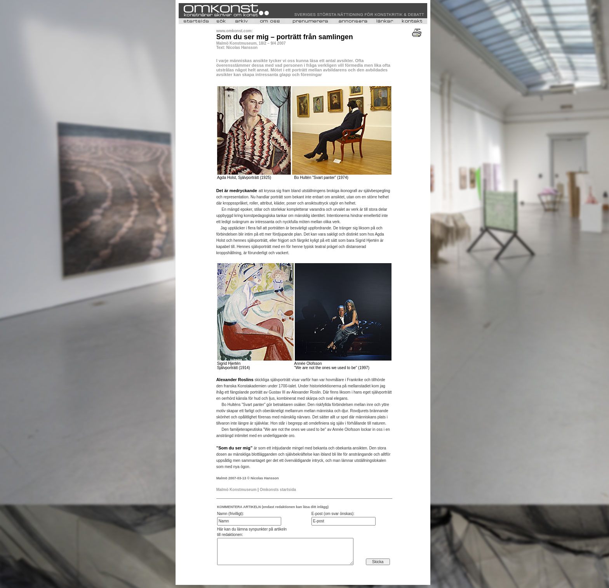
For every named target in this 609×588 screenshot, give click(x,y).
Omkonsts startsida (278, 489)
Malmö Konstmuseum (236, 489)
